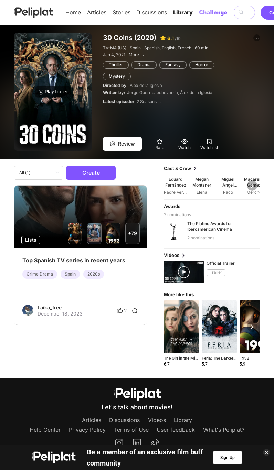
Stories (121, 12)
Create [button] (91, 172)
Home (73, 12)
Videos (157, 420)
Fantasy (173, 64)
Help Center (45, 429)
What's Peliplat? (223, 429)
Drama (144, 64)
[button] (256, 37)
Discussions (151, 12)
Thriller (116, 64)
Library (183, 12)
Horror (201, 64)
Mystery (117, 76)
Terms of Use (131, 429)
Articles (96, 12)
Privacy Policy (87, 429)
